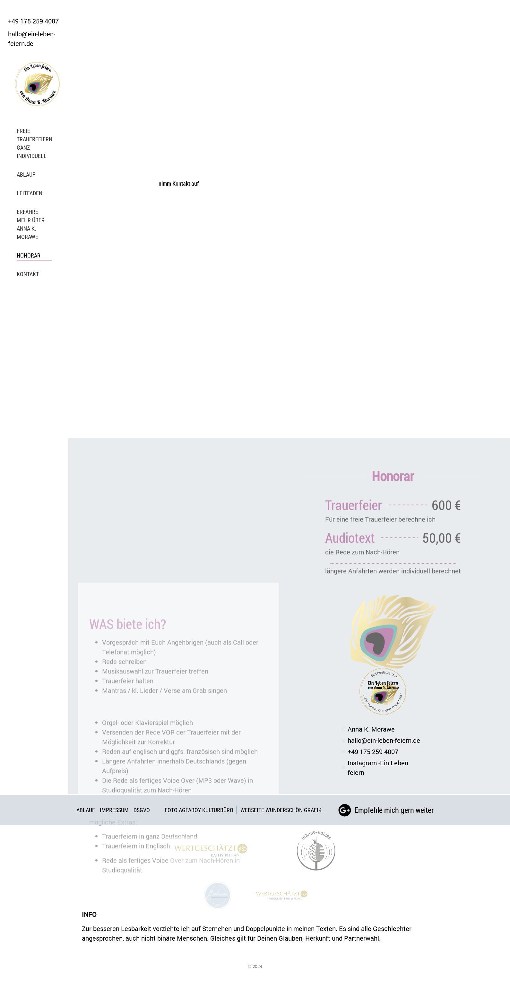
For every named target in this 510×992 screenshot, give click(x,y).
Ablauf (26, 174)
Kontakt (28, 274)
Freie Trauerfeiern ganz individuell (34, 143)
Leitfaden (29, 193)
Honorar (28, 255)
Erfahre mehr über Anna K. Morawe (31, 224)
